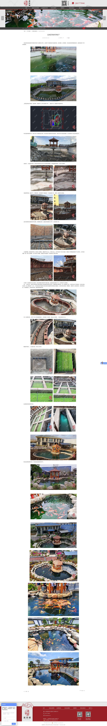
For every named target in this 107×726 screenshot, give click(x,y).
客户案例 (28, 31)
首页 (24, 31)
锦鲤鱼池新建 (34, 31)
